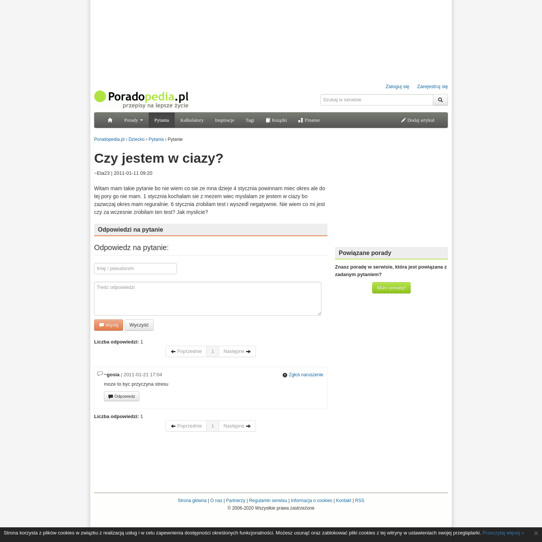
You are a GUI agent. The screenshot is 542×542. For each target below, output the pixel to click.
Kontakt (344, 500)
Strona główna (192, 500)
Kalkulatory (192, 120)
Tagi (249, 120)
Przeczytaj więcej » (503, 533)
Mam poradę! (391, 287)
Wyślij (108, 325)
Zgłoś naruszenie (302, 374)
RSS (359, 500)
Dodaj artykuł (417, 120)
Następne (237, 351)
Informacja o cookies (311, 500)
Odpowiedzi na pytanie (130, 229)
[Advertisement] (391, 194)
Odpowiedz (121, 396)
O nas (216, 500)
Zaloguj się (398, 86)
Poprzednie (186, 351)
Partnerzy (235, 500)
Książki (276, 120)
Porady (133, 120)
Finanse (309, 120)
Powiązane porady (365, 253)
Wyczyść (139, 325)
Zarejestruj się (432, 86)
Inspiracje (224, 120)
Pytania (161, 120)
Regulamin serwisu (268, 500)
